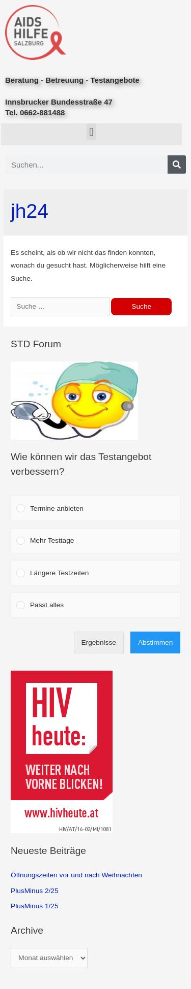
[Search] (177, 164)
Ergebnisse (98, 642)
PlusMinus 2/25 (34, 891)
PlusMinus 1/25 (34, 906)
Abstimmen (155, 642)
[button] (91, 131)
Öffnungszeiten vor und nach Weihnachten (76, 875)
